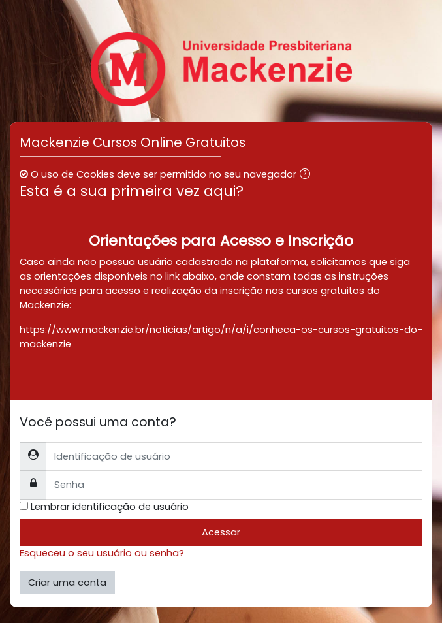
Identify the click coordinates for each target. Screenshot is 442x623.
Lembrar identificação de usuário (110, 506)
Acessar (221, 532)
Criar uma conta (67, 582)
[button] (307, 175)
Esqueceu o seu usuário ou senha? (102, 553)
